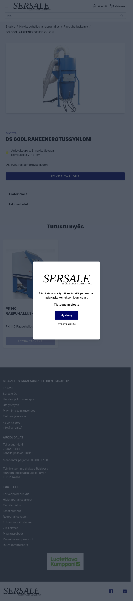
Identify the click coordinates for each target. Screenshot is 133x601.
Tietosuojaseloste (66, 304)
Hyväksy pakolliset (66, 324)
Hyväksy (66, 315)
